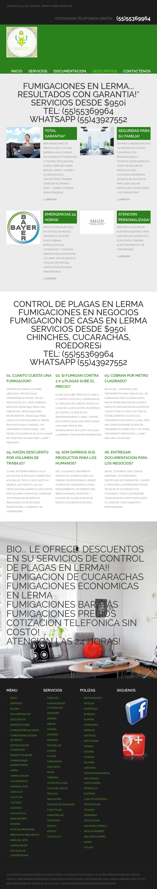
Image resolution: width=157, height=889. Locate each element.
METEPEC (15, 824)
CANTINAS (89, 767)
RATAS (50, 772)
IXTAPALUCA (91, 788)
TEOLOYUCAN (91, 820)
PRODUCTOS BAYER (21, 755)
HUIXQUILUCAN (19, 786)
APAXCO (51, 826)
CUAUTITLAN (54, 809)
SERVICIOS (38, 71)
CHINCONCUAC (55, 815)
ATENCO (51, 831)
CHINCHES (53, 698)
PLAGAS (14, 708)
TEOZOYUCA (54, 836)
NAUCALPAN (54, 799)
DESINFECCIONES (20, 724)
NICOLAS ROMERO (94, 831)
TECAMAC (89, 809)
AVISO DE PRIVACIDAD (22, 829)
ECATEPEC (89, 793)
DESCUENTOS (104, 71)
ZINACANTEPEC (19, 818)
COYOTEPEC (54, 820)
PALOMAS (52, 740)
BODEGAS (89, 714)
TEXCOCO (52, 793)
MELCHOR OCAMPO (95, 836)
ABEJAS (51, 724)
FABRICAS (89, 730)
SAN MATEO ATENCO (95, 826)
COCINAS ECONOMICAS (97, 773)
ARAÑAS (51, 718)
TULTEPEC (16, 802)
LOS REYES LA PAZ (57, 783)
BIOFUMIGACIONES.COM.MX (101, 883)
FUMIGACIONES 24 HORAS (24, 730)
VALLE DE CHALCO (57, 788)
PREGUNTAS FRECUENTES (24, 834)
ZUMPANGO (90, 815)
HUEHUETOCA (18, 813)
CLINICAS (89, 757)
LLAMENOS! (123, 199)
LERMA (14, 770)
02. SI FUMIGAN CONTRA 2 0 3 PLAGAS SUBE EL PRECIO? (77, 381)
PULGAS (51, 756)
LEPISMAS (52, 734)
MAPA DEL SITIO (19, 840)
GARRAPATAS (54, 761)
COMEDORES (91, 724)
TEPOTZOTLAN (92, 804)
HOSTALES (90, 735)
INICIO (16, 71)
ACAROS (51, 750)
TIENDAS (89, 746)
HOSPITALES (91, 708)
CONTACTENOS (137, 71)
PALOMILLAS (54, 745)
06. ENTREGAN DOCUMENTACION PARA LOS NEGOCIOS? (126, 457)
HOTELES (89, 703)
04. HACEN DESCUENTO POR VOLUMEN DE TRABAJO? (27, 457)
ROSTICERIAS (91, 741)
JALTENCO (16, 808)
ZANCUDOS (53, 767)
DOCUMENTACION (70, 71)
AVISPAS (51, 729)
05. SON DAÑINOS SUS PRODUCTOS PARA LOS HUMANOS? (76, 457)
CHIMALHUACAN (19, 775)
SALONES (89, 762)
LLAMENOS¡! (50, 199)
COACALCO (16, 792)
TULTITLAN (16, 797)
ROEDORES (53, 713)
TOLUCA (88, 847)
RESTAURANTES (93, 698)
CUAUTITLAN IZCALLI (95, 799)
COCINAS (89, 751)
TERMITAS (52, 777)
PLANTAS (89, 719)
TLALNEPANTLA (19, 781)
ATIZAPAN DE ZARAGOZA (61, 804)
